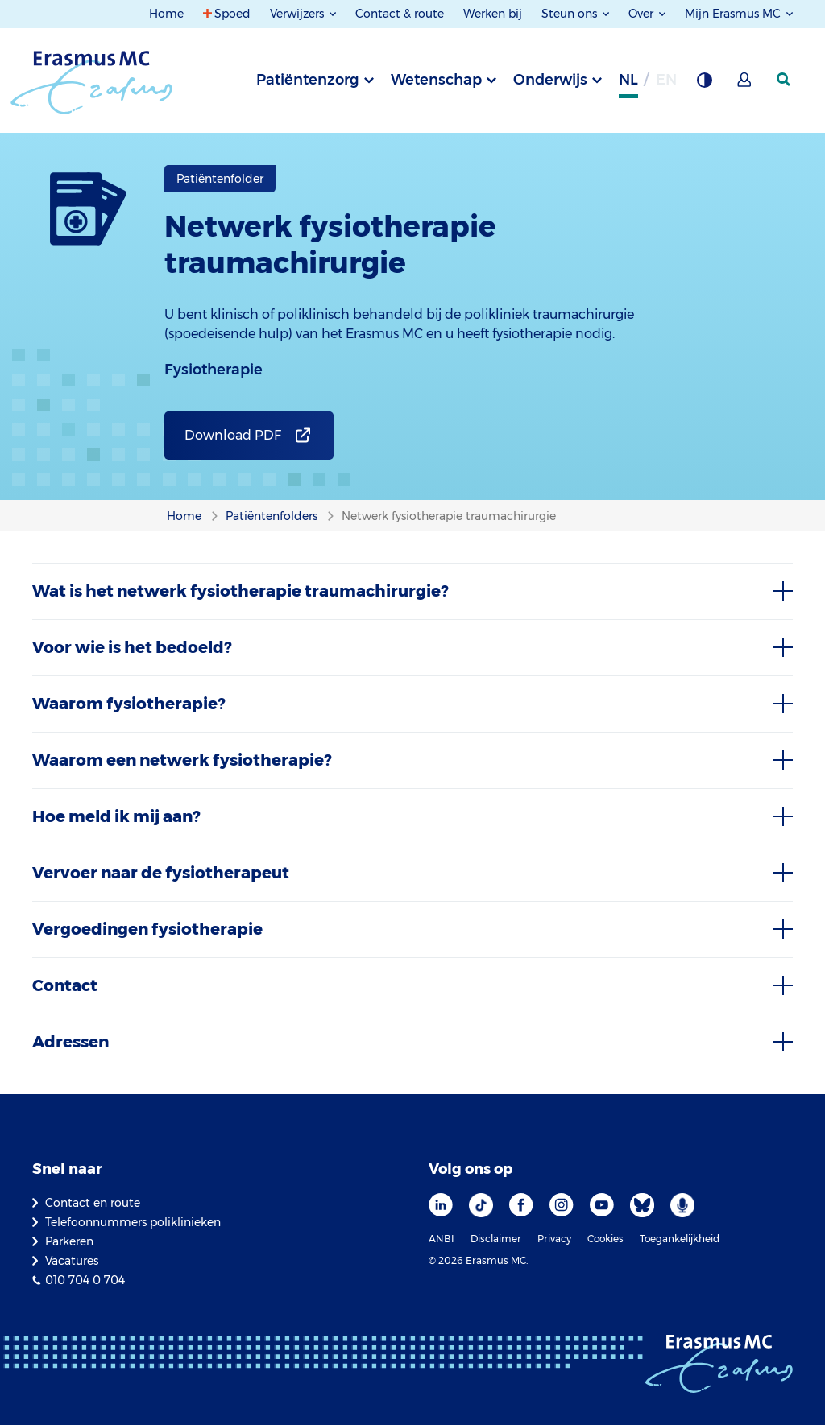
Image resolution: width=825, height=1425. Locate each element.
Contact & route (399, 13)
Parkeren (69, 1241)
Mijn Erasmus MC (734, 13)
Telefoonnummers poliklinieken (133, 1222)
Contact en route (92, 1203)
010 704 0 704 (85, 1280)
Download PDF (232, 435)
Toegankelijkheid (679, 1239)
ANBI (441, 1239)
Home (166, 13)
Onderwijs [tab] (550, 80)
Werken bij (492, 13)
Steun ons (570, 13)
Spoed (232, 13)
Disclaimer (496, 1239)
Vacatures (71, 1261)
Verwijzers (298, 13)
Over (642, 13)
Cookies (605, 1239)
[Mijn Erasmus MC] (745, 84)
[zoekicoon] (785, 80)
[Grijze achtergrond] (704, 84)
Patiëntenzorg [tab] (307, 80)
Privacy (554, 1239)
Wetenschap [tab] (436, 80)
